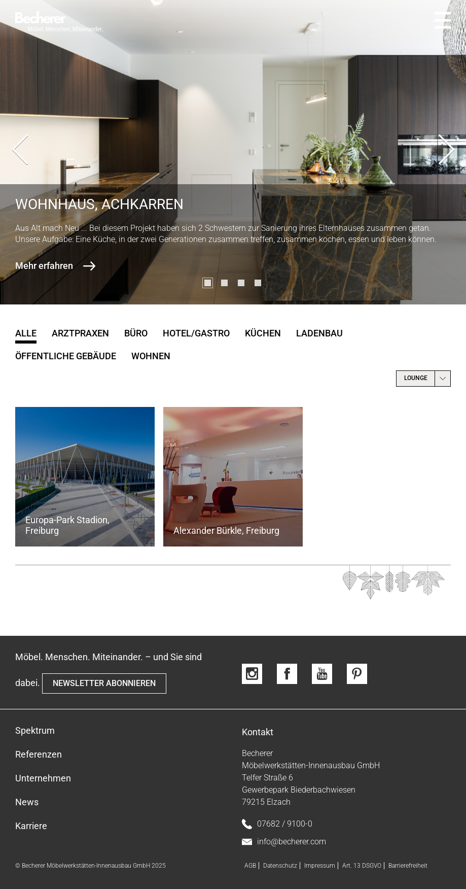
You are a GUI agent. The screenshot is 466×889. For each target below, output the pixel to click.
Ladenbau (319, 333)
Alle (26, 333)
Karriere (31, 825)
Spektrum (35, 730)
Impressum (319, 865)
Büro (136, 333)
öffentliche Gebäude (65, 356)
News (27, 802)
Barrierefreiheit (407, 865)
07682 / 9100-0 (277, 824)
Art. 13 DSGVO (361, 865)
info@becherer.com (284, 842)
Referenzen (38, 754)
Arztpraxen (80, 333)
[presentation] (20, 152)
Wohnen (150, 356)
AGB (250, 865)
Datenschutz (280, 865)
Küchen (263, 333)
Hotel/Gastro (196, 333)
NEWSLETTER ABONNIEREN (104, 683)
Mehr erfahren (44, 265)
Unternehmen (43, 778)
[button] (207, 283)
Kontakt (257, 732)
